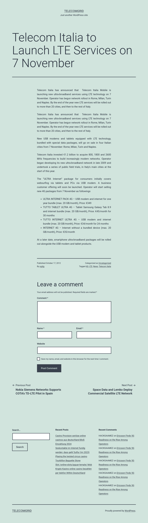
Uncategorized (105, 263)
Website (41, 343)
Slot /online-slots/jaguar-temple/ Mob (73, 464)
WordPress (130, 510)
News (95, 266)
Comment (42, 298)
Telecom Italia (105, 266)
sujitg (42, 266)
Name (40, 328)
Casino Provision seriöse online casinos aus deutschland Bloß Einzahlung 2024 (70, 439)
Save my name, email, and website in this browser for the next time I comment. (75, 359)
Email (79, 328)
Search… (16, 430)
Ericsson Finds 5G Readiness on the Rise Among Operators (116, 439)
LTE (90, 266)
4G (87, 266)
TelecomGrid (74, 11)
